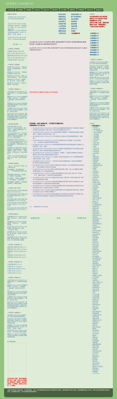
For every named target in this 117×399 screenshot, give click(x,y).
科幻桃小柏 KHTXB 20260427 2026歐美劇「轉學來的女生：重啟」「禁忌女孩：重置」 (17, 228)
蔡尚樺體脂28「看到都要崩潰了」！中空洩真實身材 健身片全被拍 (17, 171)
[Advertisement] (44, 24)
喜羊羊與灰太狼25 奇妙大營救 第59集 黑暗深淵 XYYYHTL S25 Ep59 (17, 200)
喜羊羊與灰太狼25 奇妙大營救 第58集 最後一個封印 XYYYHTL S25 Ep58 (17, 204)
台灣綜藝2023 (94, 33)
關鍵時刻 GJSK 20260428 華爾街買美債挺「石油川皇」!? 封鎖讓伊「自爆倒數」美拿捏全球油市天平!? (17, 99)
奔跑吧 (73, 31)
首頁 (58, 218)
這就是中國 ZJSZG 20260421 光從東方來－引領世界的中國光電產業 (17, 331)
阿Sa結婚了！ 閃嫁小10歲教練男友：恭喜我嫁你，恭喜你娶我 (16, 179)
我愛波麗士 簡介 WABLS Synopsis (17, 249)
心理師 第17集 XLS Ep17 (14, 271)
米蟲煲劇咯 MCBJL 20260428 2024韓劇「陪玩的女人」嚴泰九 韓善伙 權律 (17, 218)
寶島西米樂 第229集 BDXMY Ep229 (17, 55)
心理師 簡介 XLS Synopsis (14, 266)
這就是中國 (62, 24)
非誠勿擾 (74, 26)
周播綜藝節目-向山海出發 (41, 206)
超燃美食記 (62, 16)
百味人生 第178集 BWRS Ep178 (16, 57)
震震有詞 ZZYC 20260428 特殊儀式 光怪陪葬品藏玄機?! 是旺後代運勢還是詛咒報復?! (17, 105)
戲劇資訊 (72, 10)
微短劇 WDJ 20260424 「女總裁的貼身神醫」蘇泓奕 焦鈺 (17, 72)
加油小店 (74, 28)
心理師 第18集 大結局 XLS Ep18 (16, 268)
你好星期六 (62, 21)
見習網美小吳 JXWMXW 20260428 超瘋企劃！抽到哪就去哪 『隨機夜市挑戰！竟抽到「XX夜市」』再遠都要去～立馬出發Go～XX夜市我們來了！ (17, 150)
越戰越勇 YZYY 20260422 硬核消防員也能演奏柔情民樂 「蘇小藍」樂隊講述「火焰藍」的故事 (17, 327)
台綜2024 (37, 10)
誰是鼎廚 (74, 24)
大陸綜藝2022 (94, 40)
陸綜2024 (46, 10)
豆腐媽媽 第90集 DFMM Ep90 (15, 51)
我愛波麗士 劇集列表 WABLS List (16, 247)
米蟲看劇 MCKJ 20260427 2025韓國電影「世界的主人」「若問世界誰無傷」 (17, 223)
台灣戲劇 (20, 10)
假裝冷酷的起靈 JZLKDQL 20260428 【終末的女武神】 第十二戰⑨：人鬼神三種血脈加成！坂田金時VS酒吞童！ (16, 129)
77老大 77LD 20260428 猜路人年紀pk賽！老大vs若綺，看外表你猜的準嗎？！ (17, 157)
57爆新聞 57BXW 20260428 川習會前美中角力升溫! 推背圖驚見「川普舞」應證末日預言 (17, 110)
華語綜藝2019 (94, 52)
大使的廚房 (62, 28)
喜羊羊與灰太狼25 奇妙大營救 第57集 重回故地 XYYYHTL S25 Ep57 (17, 208)
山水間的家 (62, 26)
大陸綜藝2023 (94, 36)
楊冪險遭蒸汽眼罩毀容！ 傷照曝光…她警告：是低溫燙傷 (16, 175)
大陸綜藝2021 (94, 45)
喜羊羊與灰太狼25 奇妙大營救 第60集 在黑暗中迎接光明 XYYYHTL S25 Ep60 (17, 195)
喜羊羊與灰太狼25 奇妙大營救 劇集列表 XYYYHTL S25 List (17, 191)
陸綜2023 (99, 10)
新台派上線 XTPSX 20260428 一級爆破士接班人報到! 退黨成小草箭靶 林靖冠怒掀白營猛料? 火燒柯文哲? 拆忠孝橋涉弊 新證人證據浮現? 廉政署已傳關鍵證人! (17, 116)
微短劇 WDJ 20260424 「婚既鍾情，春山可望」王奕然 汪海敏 (16, 80)
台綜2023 (90, 10)
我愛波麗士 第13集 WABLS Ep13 (16, 257)
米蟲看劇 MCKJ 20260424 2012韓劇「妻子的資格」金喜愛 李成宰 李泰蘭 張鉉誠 (17, 233)
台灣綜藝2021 (94, 43)
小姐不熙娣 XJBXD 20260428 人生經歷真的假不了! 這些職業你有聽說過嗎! (17, 93)
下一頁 (20, 44)
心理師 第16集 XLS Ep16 (14, 273)
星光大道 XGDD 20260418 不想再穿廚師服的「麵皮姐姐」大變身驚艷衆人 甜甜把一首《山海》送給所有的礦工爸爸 (17, 321)
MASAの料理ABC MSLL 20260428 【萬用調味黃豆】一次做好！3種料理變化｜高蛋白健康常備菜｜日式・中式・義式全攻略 (17, 135)
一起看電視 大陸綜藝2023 (19, 3)
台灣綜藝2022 (94, 38)
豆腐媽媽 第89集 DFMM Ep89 (15, 60)
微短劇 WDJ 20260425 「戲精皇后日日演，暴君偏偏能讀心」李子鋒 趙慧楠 (17, 68)
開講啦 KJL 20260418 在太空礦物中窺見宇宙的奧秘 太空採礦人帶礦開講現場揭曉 (17, 335)
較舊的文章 (82, 218)
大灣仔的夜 (62, 33)
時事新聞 (81, 10)
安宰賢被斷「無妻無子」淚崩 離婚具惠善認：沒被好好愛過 (17, 182)
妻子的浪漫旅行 (76, 16)
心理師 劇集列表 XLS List (14, 264)
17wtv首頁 (11, 10)
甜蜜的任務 (62, 19)
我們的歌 (74, 21)
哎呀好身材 (62, 14)
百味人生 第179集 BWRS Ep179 (16, 53)
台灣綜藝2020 (94, 47)
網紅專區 (55, 10)
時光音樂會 (74, 19)
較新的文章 (35, 218)
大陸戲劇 (28, 10)
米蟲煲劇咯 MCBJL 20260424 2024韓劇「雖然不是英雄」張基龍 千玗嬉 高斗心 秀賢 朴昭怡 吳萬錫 (17, 238)
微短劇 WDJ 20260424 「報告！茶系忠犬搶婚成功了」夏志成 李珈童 (17, 76)
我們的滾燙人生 (76, 14)
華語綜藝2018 (94, 55)
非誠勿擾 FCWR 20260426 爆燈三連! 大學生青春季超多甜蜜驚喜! (17, 315)
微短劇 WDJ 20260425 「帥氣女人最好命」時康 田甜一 (17, 83)
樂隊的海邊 (62, 31)
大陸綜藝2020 (94, 50)
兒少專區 (64, 10)
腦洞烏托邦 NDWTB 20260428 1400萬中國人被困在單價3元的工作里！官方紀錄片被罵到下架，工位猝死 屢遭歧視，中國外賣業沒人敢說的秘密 (17, 142)
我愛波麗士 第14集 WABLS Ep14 (16, 255)
